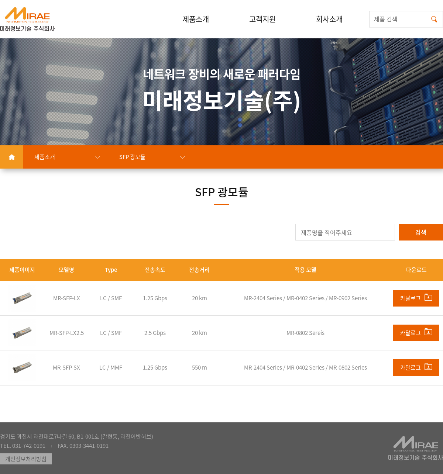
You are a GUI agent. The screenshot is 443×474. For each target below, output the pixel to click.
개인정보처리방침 (26, 459)
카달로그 (416, 298)
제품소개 (44, 157)
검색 (420, 232)
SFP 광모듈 (132, 157)
